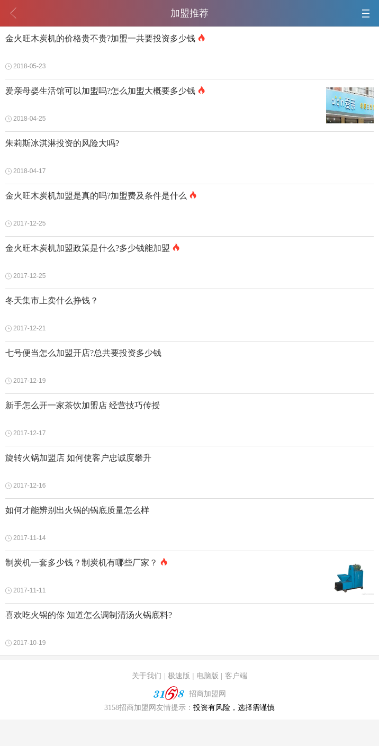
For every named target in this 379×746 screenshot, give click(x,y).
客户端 (236, 676)
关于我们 (146, 676)
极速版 (179, 676)
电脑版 (207, 676)
